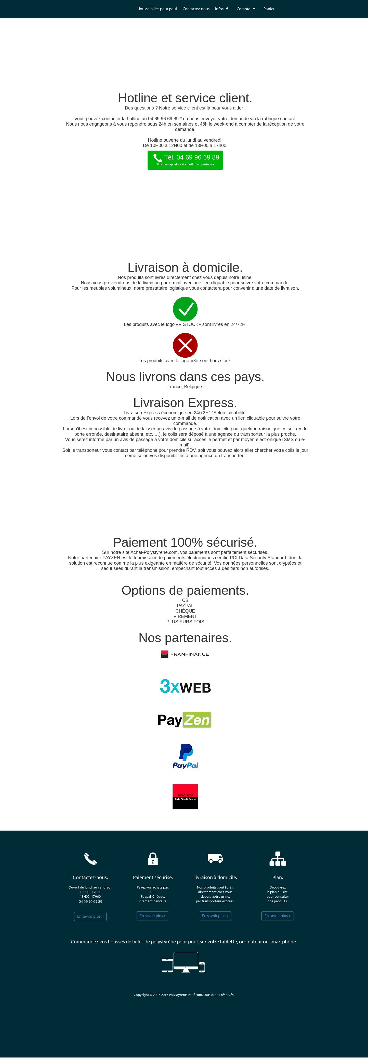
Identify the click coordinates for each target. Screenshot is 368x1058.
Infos (219, 8)
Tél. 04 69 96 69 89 (185, 158)
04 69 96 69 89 (90, 901)
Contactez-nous (196, 8)
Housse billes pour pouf (157, 8)
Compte (243, 8)
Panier (269, 8)
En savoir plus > (90, 916)
